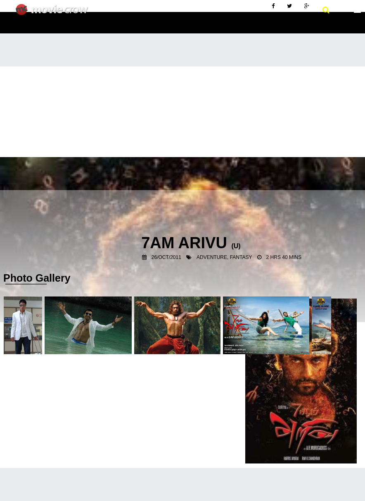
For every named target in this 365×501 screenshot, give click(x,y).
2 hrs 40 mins (283, 257)
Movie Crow (54, 13)
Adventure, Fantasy (224, 257)
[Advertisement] (182, 128)
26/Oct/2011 (166, 257)
